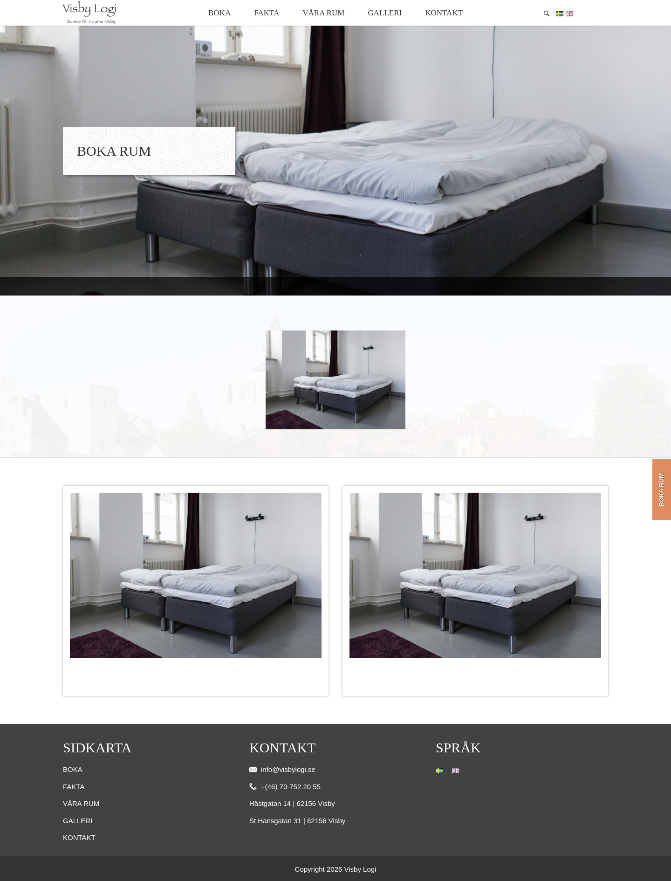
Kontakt (444, 12)
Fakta (266, 12)
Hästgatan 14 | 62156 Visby (292, 803)
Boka (219, 12)
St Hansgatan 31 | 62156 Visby (297, 821)
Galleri (385, 12)
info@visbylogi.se (282, 769)
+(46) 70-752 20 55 (285, 787)
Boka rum (661, 489)
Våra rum (323, 12)
